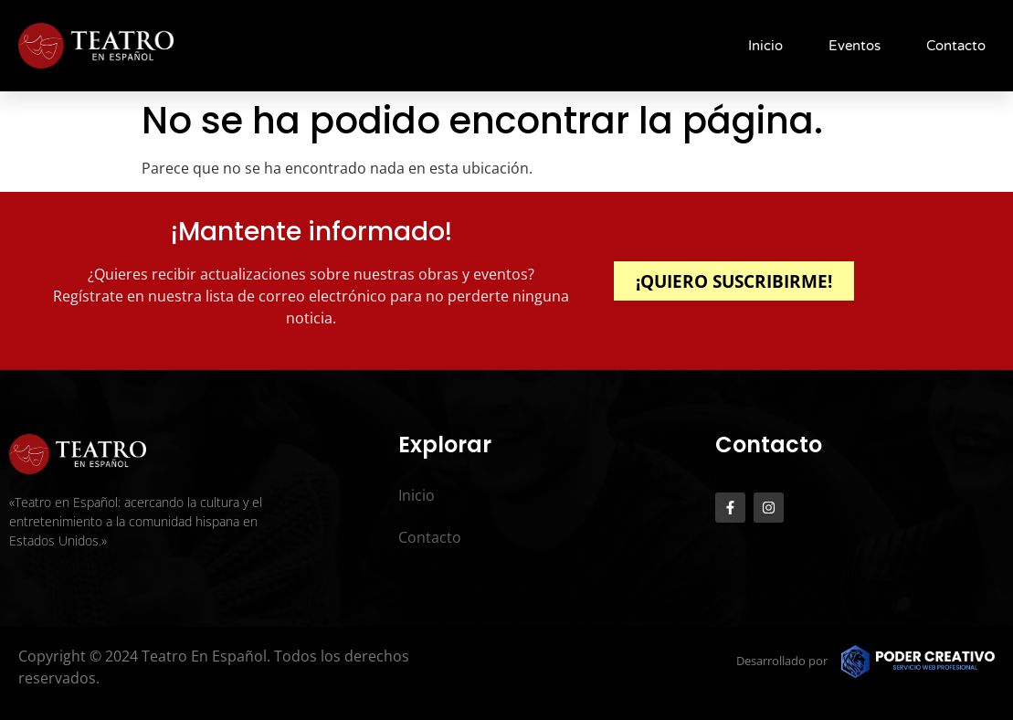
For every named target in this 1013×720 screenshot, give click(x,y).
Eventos (854, 45)
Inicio (765, 45)
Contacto (956, 45)
